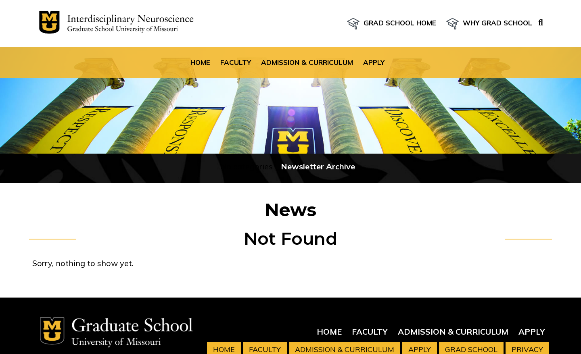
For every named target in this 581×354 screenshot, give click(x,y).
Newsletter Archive (318, 166)
